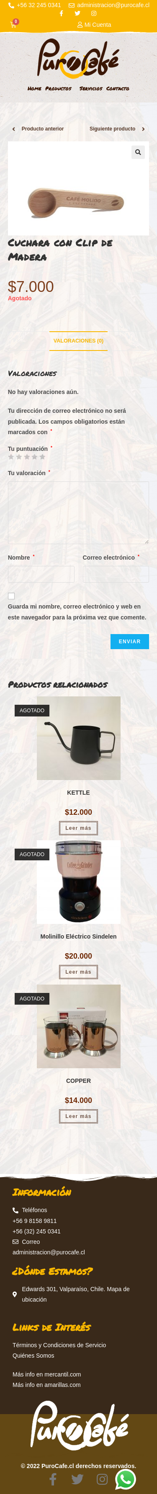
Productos (60, 88)
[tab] (78, 341)
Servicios (91, 88)
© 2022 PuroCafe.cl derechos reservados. (78, 1466)
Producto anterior (43, 129)
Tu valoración (29, 473)
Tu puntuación (30, 449)
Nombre (21, 557)
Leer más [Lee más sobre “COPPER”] (78, 1116)
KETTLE (78, 792)
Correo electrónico (111, 557)
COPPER (78, 1080)
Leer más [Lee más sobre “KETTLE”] (78, 828)
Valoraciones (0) (78, 341)
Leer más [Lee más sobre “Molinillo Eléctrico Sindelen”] (78, 972)
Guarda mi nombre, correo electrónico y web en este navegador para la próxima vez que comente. (77, 611)
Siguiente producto (112, 129)
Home (34, 88)
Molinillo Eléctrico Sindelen (78, 936)
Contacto (117, 88)
